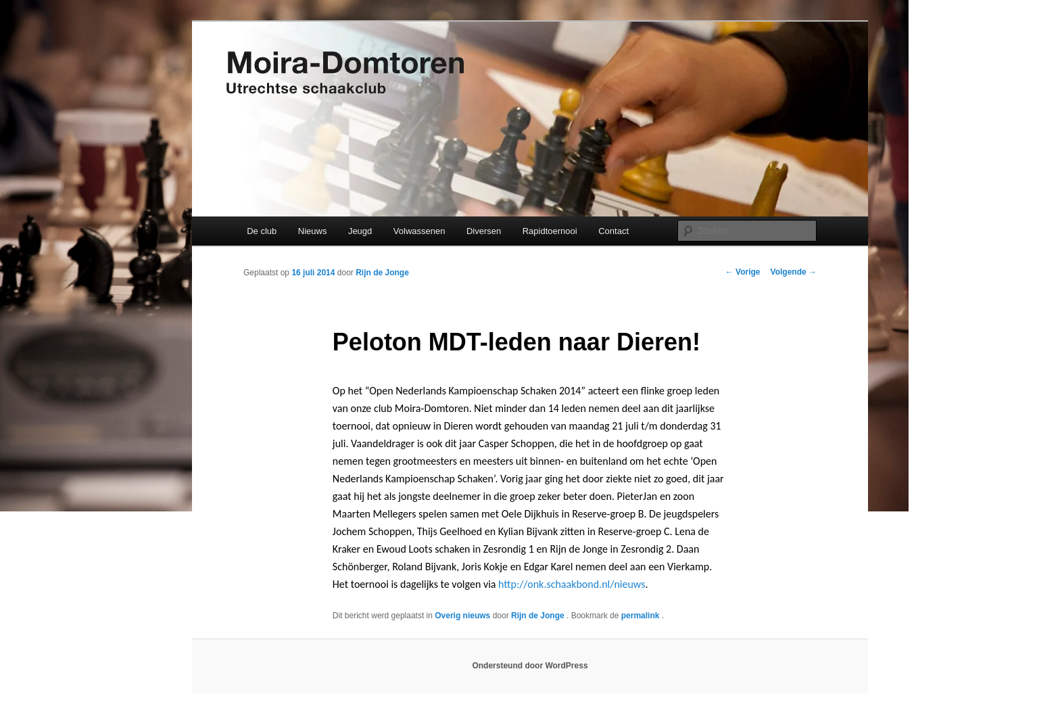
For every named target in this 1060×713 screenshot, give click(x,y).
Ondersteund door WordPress (529, 665)
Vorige (743, 272)
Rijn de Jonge (382, 272)
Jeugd (360, 231)
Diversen (483, 231)
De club (261, 231)
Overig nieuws (462, 615)
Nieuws (312, 231)
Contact (613, 231)
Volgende (794, 272)
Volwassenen (419, 231)
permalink (641, 615)
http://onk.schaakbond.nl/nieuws (571, 584)
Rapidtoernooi (550, 231)
